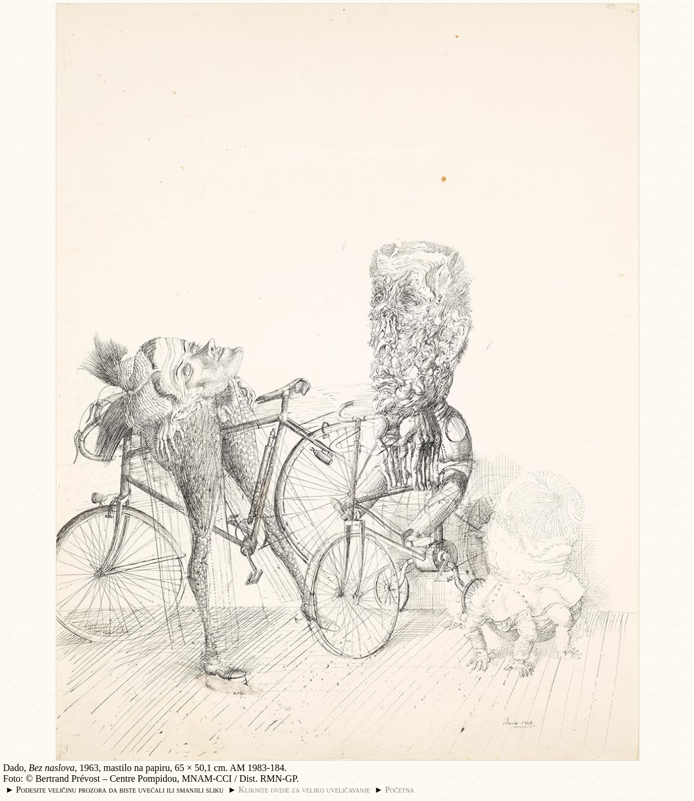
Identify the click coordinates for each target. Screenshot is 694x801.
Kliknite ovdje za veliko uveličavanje (304, 789)
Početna (400, 789)
